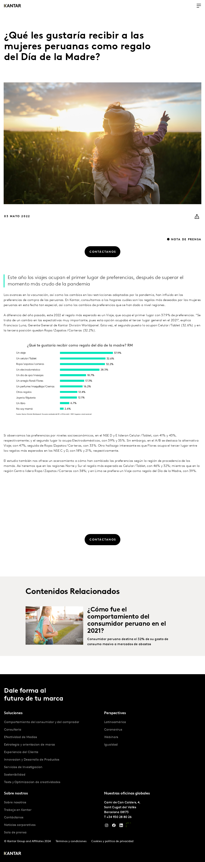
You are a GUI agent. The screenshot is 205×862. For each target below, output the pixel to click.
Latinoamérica (115, 722)
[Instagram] (106, 826)
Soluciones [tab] (13, 713)
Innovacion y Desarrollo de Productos (31, 759)
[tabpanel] (52, 752)
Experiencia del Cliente (21, 752)
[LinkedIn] (121, 826)
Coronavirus (113, 729)
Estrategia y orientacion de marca (29, 744)
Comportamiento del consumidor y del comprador (41, 722)
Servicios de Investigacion (23, 767)
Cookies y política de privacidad (112, 841)
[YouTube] (128, 826)
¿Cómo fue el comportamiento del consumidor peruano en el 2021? (126, 634)
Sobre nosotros (15, 802)
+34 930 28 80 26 (119, 817)
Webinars (111, 737)
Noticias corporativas (20, 825)
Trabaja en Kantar (17, 810)
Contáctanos (13, 817)
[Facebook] (113, 826)
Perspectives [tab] (115, 713)
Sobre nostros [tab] (16, 793)
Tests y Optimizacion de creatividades (32, 782)
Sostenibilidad (14, 774)
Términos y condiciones (71, 841)
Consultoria (12, 729)
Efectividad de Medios (20, 737)
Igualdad (111, 744)
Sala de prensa (15, 832)
